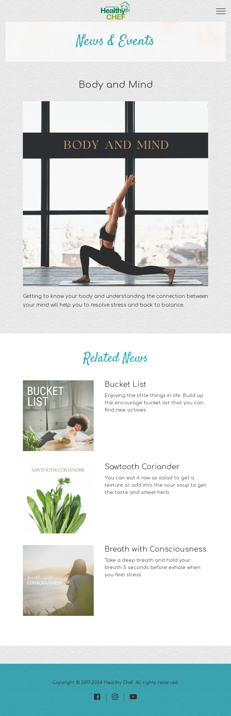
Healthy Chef (118, 682)
